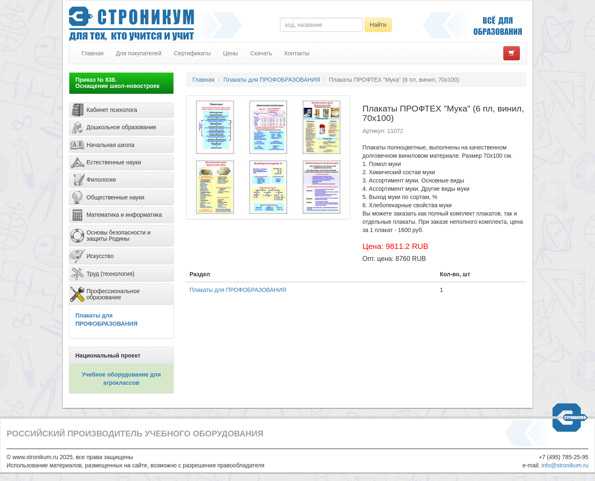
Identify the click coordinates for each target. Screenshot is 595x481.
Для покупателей (138, 53)
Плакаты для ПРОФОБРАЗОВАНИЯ (271, 79)
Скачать (261, 53)
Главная (93, 53)
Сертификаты (192, 53)
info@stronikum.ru (564, 465)
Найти (378, 24)
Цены (230, 53)
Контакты (296, 53)
